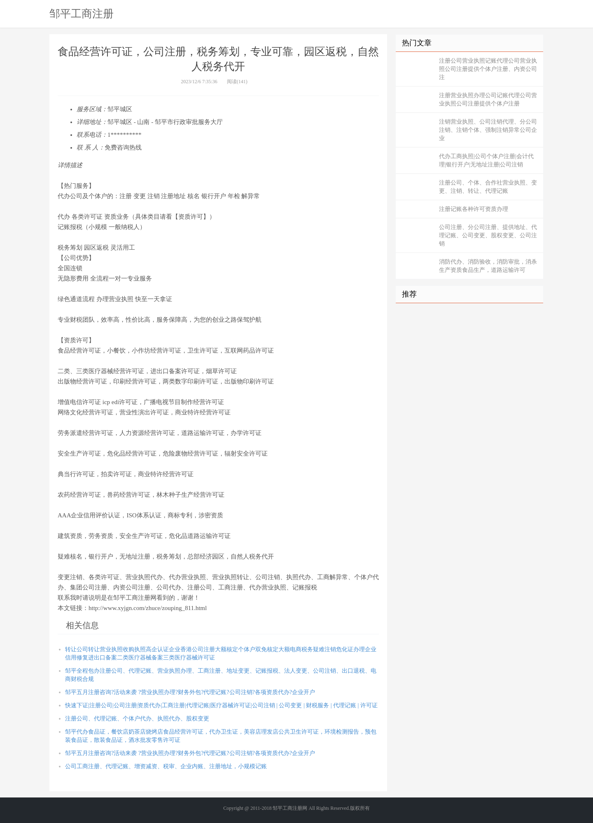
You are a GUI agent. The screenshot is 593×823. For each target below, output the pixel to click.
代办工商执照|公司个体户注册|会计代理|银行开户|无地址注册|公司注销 (486, 160)
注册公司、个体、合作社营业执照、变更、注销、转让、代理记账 (488, 187)
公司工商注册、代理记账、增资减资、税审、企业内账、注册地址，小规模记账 (166, 766)
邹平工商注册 (81, 13)
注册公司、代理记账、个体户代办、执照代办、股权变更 (137, 718)
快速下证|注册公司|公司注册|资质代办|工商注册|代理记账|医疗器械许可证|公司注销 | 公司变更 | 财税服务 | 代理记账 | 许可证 (221, 705)
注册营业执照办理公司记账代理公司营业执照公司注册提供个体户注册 (488, 99)
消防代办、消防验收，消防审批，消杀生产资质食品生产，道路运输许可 (488, 266)
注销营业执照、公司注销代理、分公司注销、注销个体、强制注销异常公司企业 (488, 130)
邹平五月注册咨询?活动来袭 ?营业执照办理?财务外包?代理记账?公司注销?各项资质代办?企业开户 (190, 692)
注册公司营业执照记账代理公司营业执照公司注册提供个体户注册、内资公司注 (488, 69)
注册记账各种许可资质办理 (473, 209)
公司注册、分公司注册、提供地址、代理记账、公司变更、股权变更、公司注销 (488, 235)
